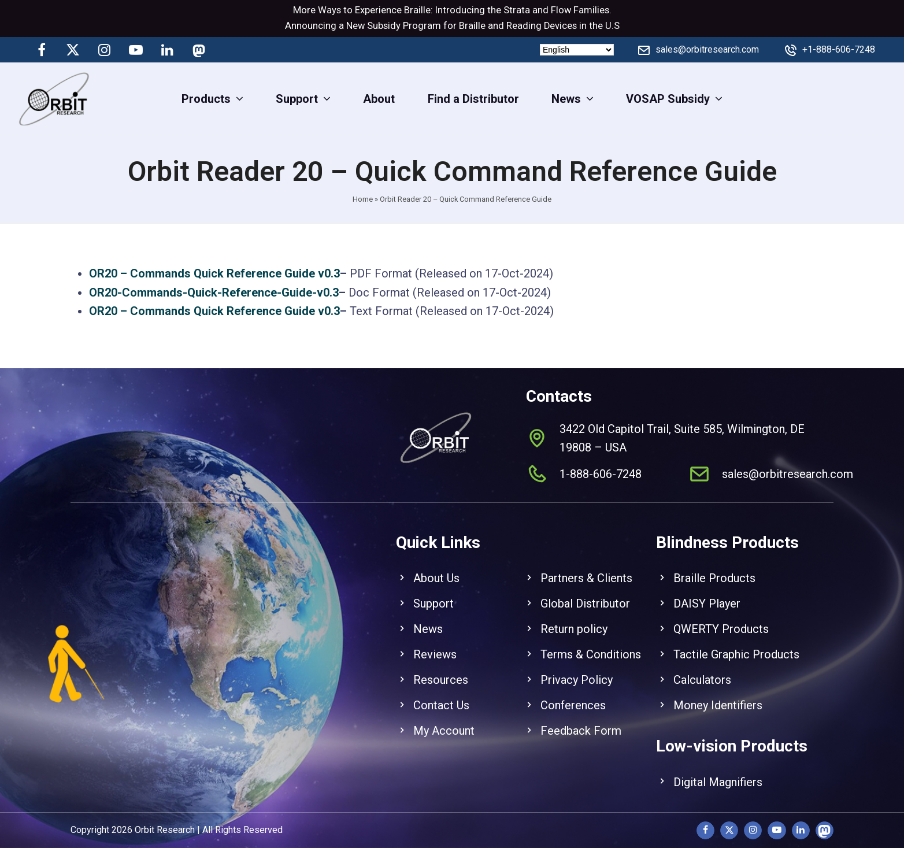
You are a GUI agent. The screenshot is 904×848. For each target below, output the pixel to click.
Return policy (573, 616)
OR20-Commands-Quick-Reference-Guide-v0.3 (214, 292)
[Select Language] (577, 49)
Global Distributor (585, 591)
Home (363, 199)
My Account (444, 718)
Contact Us (441, 692)
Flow (561, 10)
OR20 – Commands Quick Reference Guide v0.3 (214, 273)
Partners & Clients (586, 565)
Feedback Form (580, 718)
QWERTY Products (721, 616)
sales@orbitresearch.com (707, 49)
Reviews (435, 642)
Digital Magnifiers (717, 769)
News (428, 616)
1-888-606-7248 (601, 461)
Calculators (702, 667)
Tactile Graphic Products (736, 642)
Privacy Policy (576, 667)
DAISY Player (706, 591)
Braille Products (714, 565)
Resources (440, 667)
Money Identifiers (717, 692)
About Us (436, 565)
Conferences (573, 692)
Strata (516, 10)
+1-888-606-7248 (838, 49)
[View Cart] (885, 98)
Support (433, 591)
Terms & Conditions (590, 642)
